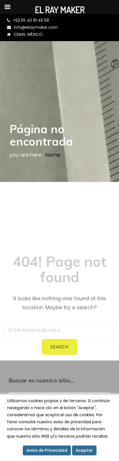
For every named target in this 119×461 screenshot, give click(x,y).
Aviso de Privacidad (46, 450)
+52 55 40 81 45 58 (31, 20)
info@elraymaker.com (36, 27)
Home (52, 154)
